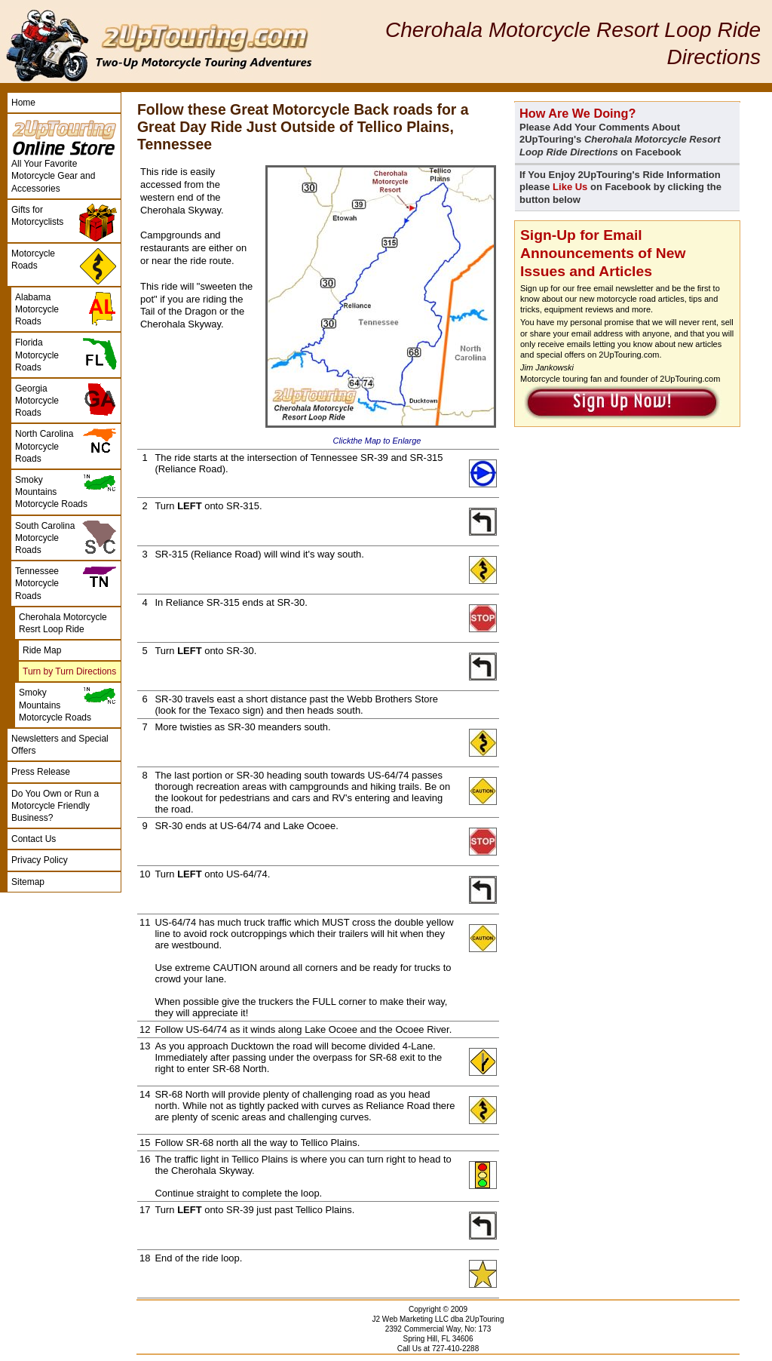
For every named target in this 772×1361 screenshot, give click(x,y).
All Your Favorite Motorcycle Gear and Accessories (53, 175)
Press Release (40, 772)
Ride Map (42, 650)
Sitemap (27, 882)
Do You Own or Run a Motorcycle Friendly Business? (55, 805)
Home (23, 102)
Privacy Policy (39, 860)
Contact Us (33, 839)
